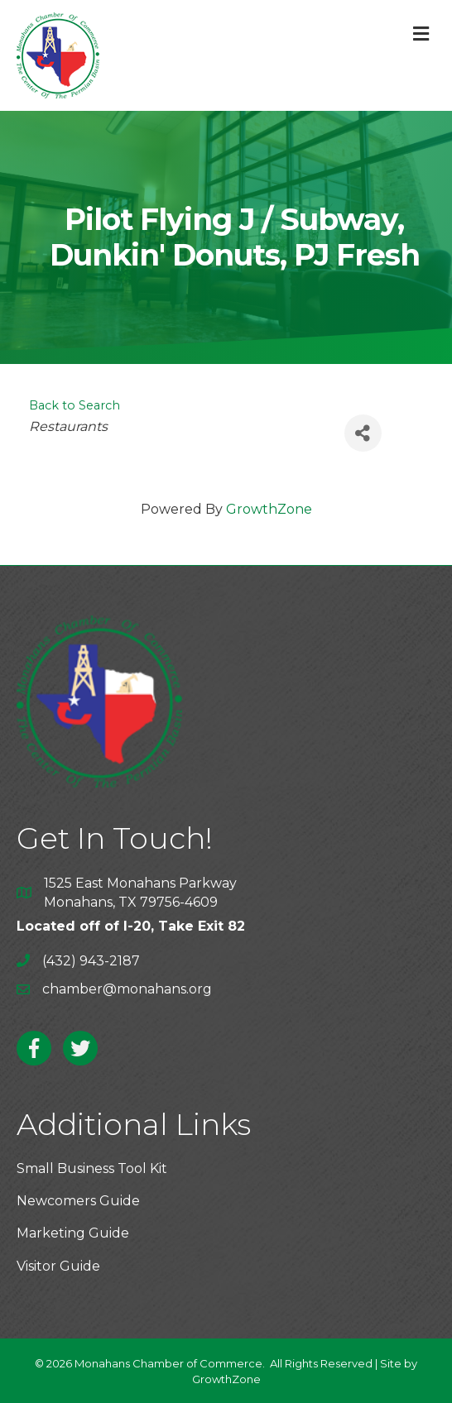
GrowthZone (269, 509)
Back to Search (74, 405)
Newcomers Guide (78, 1201)
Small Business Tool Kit (92, 1168)
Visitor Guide (58, 1266)
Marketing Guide (73, 1233)
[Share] (363, 433)
